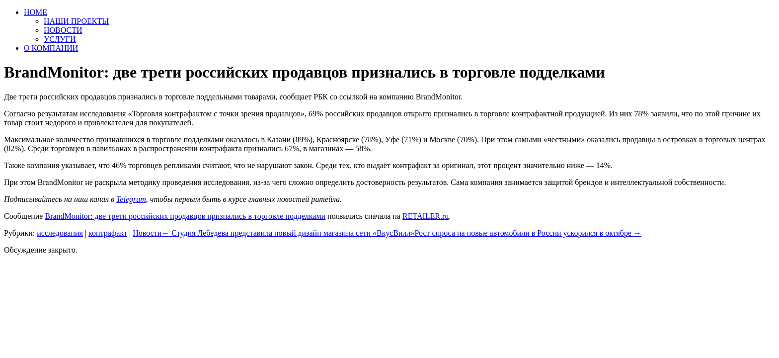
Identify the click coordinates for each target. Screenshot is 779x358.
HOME (35, 12)
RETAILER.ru (425, 216)
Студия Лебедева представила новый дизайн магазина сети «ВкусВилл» (287, 233)
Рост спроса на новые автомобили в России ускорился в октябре (528, 233)
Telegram (131, 199)
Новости (147, 233)
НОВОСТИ (63, 30)
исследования (60, 233)
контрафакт (107, 233)
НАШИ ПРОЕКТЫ (76, 21)
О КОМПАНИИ (51, 48)
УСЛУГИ (60, 39)
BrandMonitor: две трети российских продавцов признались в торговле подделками (185, 216)
